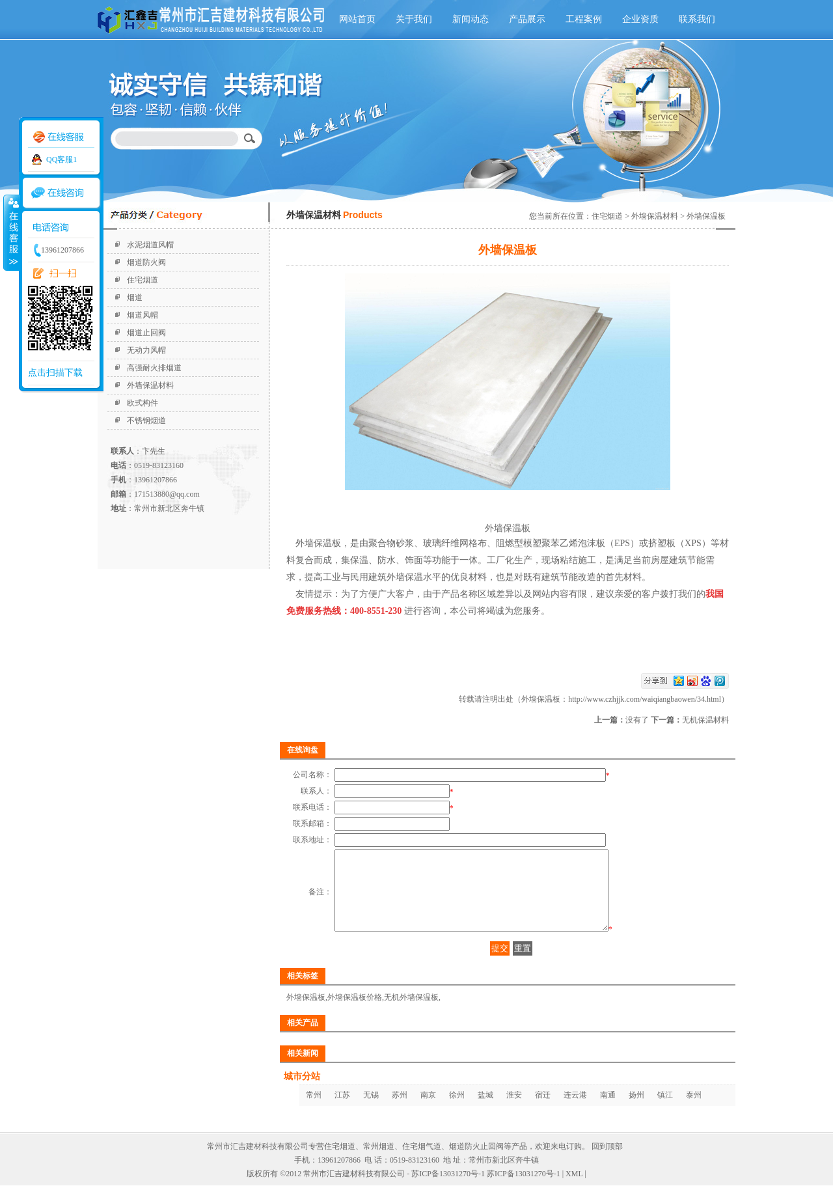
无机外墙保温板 (411, 1012)
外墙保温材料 (150, 385)
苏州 (399, 1110)
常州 (313, 1110)
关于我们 (414, 19)
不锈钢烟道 (146, 420)
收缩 (11, 232)
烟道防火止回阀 (476, 1161)
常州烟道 (378, 1161)
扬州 (636, 1110)
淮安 (514, 1110)
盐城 (485, 1110)
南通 (608, 1110)
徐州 (457, 1110)
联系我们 (697, 19)
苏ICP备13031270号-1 (523, 1189)
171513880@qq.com (167, 494)
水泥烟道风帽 (150, 244)
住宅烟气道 (421, 1161)
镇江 (665, 1110)
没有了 (637, 720)
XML (574, 1189)
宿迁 (543, 1110)
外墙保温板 (305, 1012)
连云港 (575, 1110)
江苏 (342, 1110)
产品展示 (527, 19)
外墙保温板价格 (354, 1012)
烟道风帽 (142, 315)
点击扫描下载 (55, 373)
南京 (428, 1110)
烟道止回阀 (146, 332)
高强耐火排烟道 (154, 367)
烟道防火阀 (146, 262)
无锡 (371, 1110)
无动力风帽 (146, 350)
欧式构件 (142, 402)
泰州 (694, 1110)
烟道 (135, 297)
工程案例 (584, 19)
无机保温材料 (705, 720)
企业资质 (640, 19)
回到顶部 (607, 1161)
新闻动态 (470, 19)
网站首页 (357, 19)
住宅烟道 (142, 279)
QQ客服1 (61, 159)
